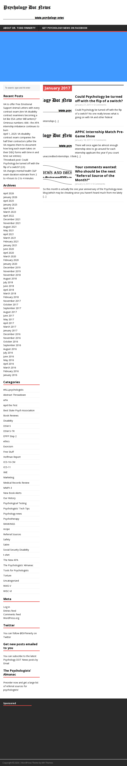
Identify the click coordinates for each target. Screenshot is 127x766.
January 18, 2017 (83, 139)
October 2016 (10, 341)
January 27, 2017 (83, 104)
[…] (57, 121)
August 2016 (10, 349)
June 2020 (8, 248)
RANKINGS (9, 523)
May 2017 (8, 319)
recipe (6, 529)
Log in (6, 606)
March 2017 (9, 326)
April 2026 (8, 193)
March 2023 (9, 211)
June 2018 (8, 286)
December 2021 (12, 219)
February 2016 (11, 371)
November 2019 (12, 271)
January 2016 (10, 375)
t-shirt (6, 554)
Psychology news (12, 513)
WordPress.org (11, 618)
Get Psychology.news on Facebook (64, 27)
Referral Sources (12, 534)
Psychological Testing (14, 503)
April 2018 (8, 289)
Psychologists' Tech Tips (16, 508)
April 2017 (8, 323)
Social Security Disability (16, 549)
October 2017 (10, 304)
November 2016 (12, 337)
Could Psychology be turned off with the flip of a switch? (99, 98)
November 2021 (12, 223)
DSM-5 (7, 426)
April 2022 (8, 215)
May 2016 (8, 360)
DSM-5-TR (9, 431)
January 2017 (10, 330)
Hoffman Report (12, 456)
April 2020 (8, 252)
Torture (7, 575)
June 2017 (8, 315)
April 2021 (8, 234)
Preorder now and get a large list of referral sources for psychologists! (20, 686)
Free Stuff (8, 451)
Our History (9, 498)
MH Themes (47, 762)
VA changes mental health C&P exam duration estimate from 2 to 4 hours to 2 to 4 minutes (20, 174)
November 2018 (12, 274)
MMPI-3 (7, 487)
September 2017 (12, 308)
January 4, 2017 (82, 183)
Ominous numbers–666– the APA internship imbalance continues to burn (21, 126)
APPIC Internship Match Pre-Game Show (99, 134)
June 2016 (8, 356)
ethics (6, 441)
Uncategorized (11, 580)
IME (5, 472)
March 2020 (9, 256)
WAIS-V (7, 585)
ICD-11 (7, 467)
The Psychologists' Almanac (18, 565)
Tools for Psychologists (16, 570)
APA (5, 400)
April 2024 (8, 208)
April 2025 (8, 200)
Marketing (8, 477)
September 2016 (12, 345)
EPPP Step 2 (10, 436)
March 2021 (9, 237)
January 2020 (10, 263)
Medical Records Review (16, 482)
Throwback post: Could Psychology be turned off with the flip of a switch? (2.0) (21, 163)
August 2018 (10, 278)
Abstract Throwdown (14, 394)
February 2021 (11, 241)
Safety (6, 539)
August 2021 (10, 226)
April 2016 (8, 363)
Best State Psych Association (19, 410)
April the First (10, 405)
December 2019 (12, 267)
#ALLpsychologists (13, 389)
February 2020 (11, 260)
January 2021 (10, 245)
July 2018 (8, 282)
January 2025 (10, 204)
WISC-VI (7, 591)
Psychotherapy (11, 518)
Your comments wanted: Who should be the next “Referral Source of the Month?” (96, 173)
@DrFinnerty (26, 633)
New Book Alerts (12, 493)
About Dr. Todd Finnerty (19, 27)
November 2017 (12, 300)
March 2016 (9, 367)
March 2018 (9, 293)
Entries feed (9, 610)
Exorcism (8, 446)
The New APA (10, 560)
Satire (6, 544)
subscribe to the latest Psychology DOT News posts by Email (20, 659)
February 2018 (11, 297)
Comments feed (12, 614)
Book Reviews (11, 415)
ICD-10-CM (9, 462)
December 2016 (12, 334)
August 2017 (10, 312)
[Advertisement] (63, 57)
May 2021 (8, 230)
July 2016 (8, 352)
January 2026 (10, 197)
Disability (8, 420)
